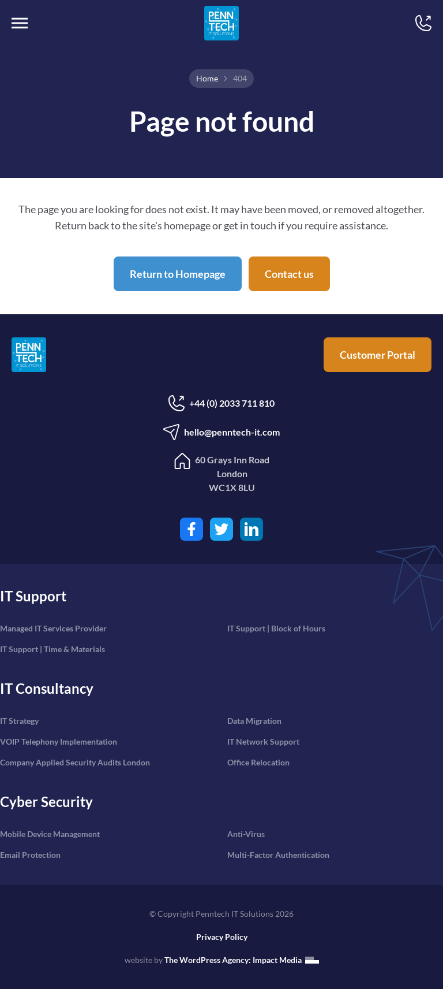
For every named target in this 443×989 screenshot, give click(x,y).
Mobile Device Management (50, 834)
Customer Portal (377, 354)
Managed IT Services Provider (53, 628)
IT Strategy (19, 721)
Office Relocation (258, 762)
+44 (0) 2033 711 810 (221, 403)
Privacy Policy (221, 937)
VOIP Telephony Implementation (58, 741)
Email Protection (30, 855)
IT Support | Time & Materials (52, 649)
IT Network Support (263, 741)
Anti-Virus (246, 834)
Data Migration (254, 721)
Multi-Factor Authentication (278, 855)
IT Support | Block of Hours (276, 628)
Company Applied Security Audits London (75, 762)
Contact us (289, 273)
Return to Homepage (178, 273)
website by (222, 960)
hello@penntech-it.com (221, 432)
